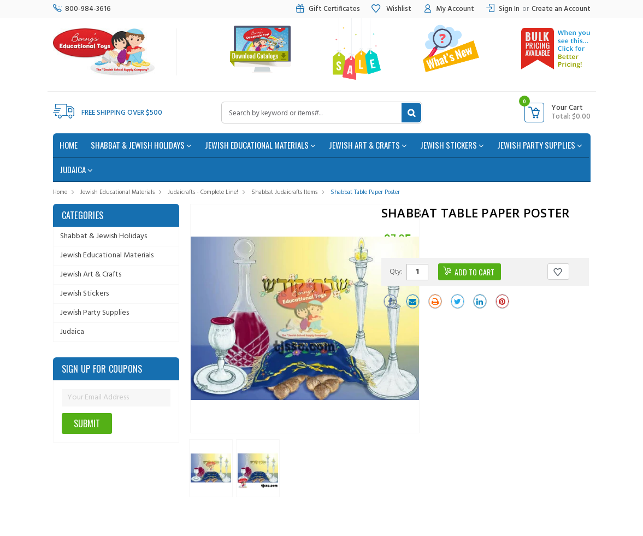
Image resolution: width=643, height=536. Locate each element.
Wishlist (391, 9)
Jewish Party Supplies (539, 145)
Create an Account (561, 9)
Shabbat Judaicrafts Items (284, 192)
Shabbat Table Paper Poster (365, 192)
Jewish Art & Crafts (368, 145)
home (69, 145)
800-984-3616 (82, 9)
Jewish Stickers (452, 145)
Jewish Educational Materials (260, 145)
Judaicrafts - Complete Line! (203, 192)
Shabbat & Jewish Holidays (141, 145)
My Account (448, 9)
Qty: (396, 271)
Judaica (76, 169)
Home (60, 192)
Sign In (509, 9)
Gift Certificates (327, 9)
